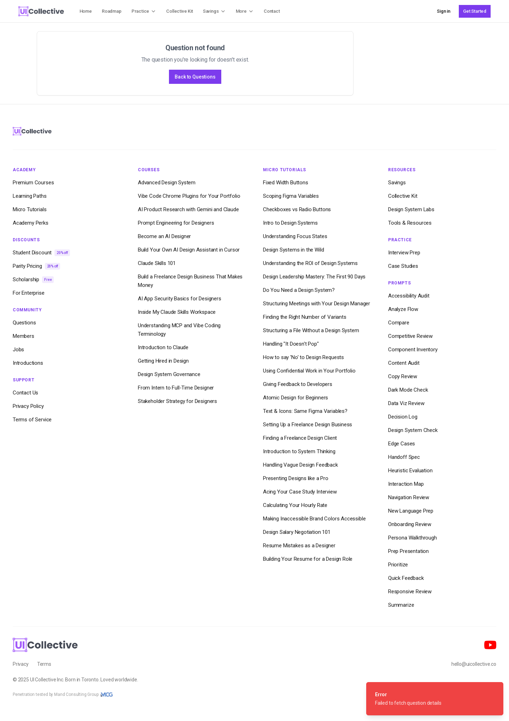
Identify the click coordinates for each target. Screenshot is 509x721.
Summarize (401, 605)
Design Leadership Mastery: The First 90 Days (314, 276)
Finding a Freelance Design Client (300, 438)
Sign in (443, 11)
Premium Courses (33, 182)
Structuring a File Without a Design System (311, 330)
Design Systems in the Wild (293, 250)
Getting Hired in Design (163, 361)
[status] (434, 698)
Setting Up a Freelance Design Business (307, 424)
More (245, 11)
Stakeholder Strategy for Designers (177, 401)
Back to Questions (195, 77)
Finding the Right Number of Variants (304, 317)
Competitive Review (410, 336)
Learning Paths (30, 196)
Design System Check (413, 430)
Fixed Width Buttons (285, 182)
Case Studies (403, 266)
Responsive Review (410, 591)
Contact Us (25, 393)
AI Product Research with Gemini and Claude (188, 209)
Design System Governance (169, 374)
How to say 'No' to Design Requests (303, 357)
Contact (272, 11)
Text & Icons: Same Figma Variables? (305, 411)
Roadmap (112, 11)
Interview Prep (404, 252)
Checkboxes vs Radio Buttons (297, 209)
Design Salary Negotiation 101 (296, 532)
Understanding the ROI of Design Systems (310, 263)
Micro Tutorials (29, 209)
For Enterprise (29, 293)
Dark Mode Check (408, 390)
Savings (214, 11)
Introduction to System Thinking (299, 451)
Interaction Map (405, 484)
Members (23, 336)
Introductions (28, 363)
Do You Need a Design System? (299, 290)
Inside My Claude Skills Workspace (177, 312)
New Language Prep (410, 511)
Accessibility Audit (408, 296)
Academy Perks (30, 223)
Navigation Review (408, 497)
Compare (398, 322)
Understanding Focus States (295, 236)
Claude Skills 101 (157, 263)
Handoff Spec (404, 457)
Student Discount (41, 252)
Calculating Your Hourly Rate (295, 505)
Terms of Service (32, 419)
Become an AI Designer (164, 236)
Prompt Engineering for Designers (176, 223)
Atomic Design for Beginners (295, 397)
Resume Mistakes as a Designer (299, 545)
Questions (24, 322)
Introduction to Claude (163, 347)
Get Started (474, 11)
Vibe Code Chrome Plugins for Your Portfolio (189, 196)
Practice (144, 11)
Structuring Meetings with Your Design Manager (316, 303)
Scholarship (33, 279)
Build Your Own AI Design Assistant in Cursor (189, 250)
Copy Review (402, 376)
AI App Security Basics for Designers (179, 298)
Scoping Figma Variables (291, 196)
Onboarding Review (409, 524)
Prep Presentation (408, 551)
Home (86, 11)
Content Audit (404, 363)
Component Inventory (413, 349)
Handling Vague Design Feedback (300, 465)
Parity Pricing (36, 266)
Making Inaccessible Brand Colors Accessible (314, 518)
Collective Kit (179, 11)
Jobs (18, 349)
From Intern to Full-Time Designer (176, 388)
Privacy (21, 664)
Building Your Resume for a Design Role (307, 559)
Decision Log (402, 417)
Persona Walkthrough (412, 538)
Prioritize (398, 564)
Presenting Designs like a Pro (295, 478)
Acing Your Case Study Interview (300, 492)
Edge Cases (401, 443)
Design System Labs (411, 209)
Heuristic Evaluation (410, 470)
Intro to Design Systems (290, 223)
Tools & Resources (410, 223)
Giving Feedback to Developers (297, 384)
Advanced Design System (166, 182)
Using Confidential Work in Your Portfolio (309, 371)
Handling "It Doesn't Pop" (291, 344)
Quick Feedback (406, 578)
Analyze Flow (403, 309)
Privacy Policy (28, 406)
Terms (44, 664)
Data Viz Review (406, 403)
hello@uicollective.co (473, 664)
